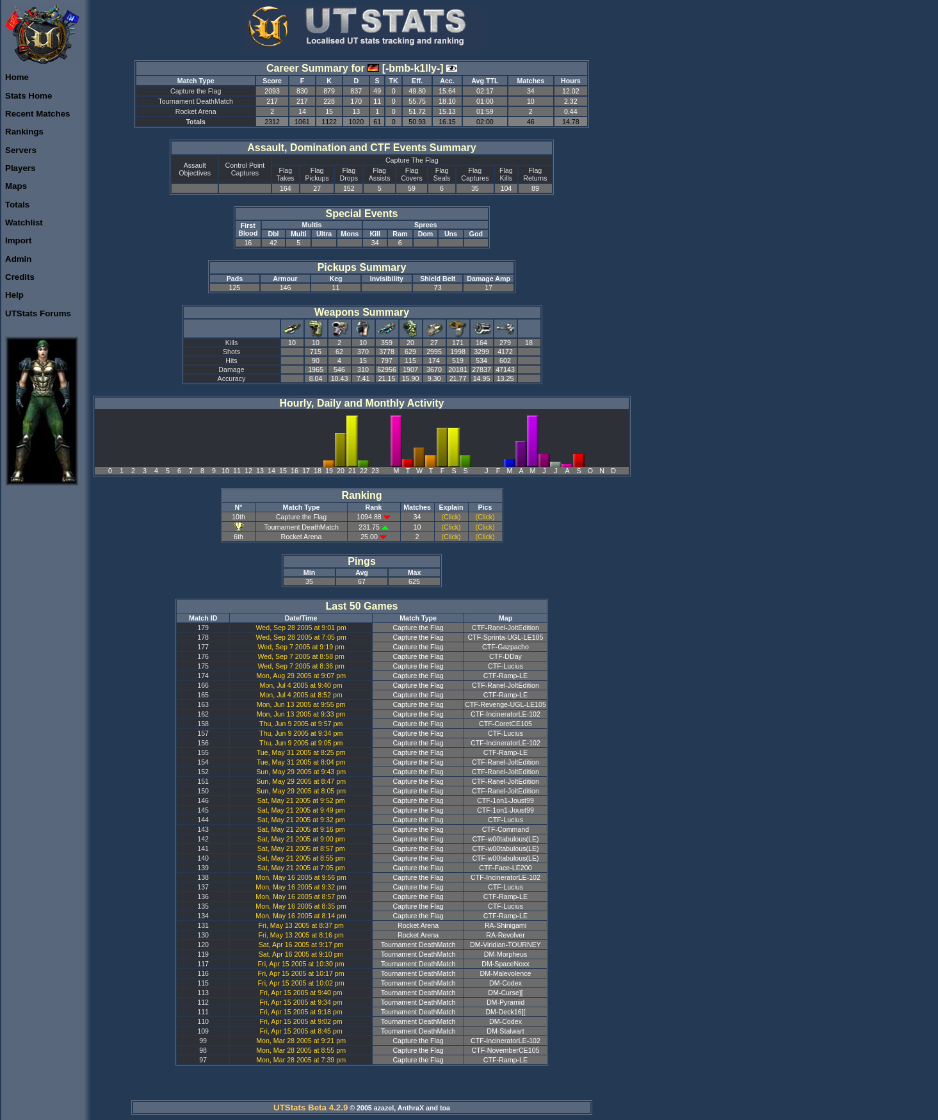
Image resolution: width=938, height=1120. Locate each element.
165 (203, 695)
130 (203, 935)
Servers (20, 150)
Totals (17, 204)
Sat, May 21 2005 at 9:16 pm (301, 829)
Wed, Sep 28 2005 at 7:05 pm (300, 637)
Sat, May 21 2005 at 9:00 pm (301, 839)
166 (203, 685)
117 (203, 964)
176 (203, 656)
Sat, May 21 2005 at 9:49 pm (301, 810)
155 (203, 752)
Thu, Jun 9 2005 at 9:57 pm (301, 723)
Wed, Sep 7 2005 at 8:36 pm (300, 666)
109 (203, 1031)
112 (203, 1002)
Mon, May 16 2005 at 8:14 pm (300, 916)
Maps (16, 186)
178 (203, 637)
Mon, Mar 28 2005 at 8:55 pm (301, 1050)
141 (203, 848)
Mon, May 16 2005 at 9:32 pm (300, 887)
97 (203, 1060)
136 (203, 896)
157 (203, 733)
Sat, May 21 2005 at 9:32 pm (301, 820)
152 (203, 771)
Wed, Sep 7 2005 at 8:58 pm (300, 656)
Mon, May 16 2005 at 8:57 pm (300, 896)
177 (203, 647)
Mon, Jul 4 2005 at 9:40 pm (301, 685)
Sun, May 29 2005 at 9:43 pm (301, 771)
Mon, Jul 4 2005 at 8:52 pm (301, 695)
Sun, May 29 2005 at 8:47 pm (301, 781)
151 (203, 781)
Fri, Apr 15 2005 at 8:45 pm (301, 1031)
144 (203, 820)
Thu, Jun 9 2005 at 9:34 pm (301, 733)
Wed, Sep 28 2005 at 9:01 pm (300, 627)
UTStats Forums (38, 313)
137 (203, 887)
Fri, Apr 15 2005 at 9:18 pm (301, 1012)
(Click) (450, 517)
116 (203, 973)
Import (18, 240)
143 (203, 829)
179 (203, 627)
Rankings (24, 131)
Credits (20, 277)
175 (203, 666)
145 (203, 810)
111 (203, 1012)
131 (203, 925)
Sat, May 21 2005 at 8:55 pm (301, 858)
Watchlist (24, 222)
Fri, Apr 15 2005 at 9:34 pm (301, 1002)
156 (203, 743)
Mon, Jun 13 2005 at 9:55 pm (301, 704)
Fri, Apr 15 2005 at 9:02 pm (301, 1021)
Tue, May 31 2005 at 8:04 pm (301, 762)
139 (203, 868)
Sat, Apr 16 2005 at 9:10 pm (301, 954)
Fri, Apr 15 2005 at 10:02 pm (301, 983)
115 (203, 983)
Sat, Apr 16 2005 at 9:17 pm (301, 944)
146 (203, 800)
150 (203, 791)
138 (203, 877)
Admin (18, 259)
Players (20, 168)
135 (203, 906)
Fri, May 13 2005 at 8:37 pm (300, 925)
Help (14, 295)
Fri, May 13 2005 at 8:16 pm (300, 935)
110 (203, 1021)
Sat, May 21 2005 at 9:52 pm (301, 800)
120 (203, 944)
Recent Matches (37, 113)
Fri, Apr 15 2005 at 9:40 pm (301, 992)
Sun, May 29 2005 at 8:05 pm (301, 791)
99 (203, 1040)
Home (17, 77)
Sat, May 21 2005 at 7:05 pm (301, 868)
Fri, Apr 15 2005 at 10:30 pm (301, 964)
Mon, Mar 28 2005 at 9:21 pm (301, 1040)
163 (203, 704)
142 (203, 839)
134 (203, 916)
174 (203, 675)
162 (203, 714)
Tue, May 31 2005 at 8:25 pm (301, 752)
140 (203, 858)
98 (203, 1050)
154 (203, 762)
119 (203, 954)
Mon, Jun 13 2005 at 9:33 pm (301, 714)
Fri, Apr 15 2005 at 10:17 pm (301, 973)
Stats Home (28, 96)
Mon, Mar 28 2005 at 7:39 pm (301, 1060)
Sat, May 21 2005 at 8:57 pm (301, 848)
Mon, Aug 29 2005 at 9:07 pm (301, 675)
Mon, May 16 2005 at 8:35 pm (300, 906)
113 (203, 992)
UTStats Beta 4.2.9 (310, 1107)
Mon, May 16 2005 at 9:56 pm (300, 877)
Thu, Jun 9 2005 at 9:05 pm (301, 743)
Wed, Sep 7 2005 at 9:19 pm (300, 647)
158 (203, 723)
